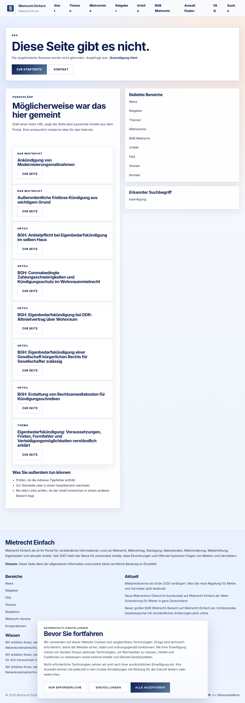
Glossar (134, 166)
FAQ (215, 8)
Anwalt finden (189, 8)
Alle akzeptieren (151, 687)
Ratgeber (121, 8)
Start (57, 8)
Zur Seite (30, 173)
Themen (74, 8)
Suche (231, 8)
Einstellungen (108, 687)
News (133, 102)
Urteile (141, 8)
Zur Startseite (29, 69)
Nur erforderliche (65, 687)
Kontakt (61, 69)
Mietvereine (98, 8)
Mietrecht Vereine (18, 619)
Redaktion (12, 612)
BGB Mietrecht (162, 8)
